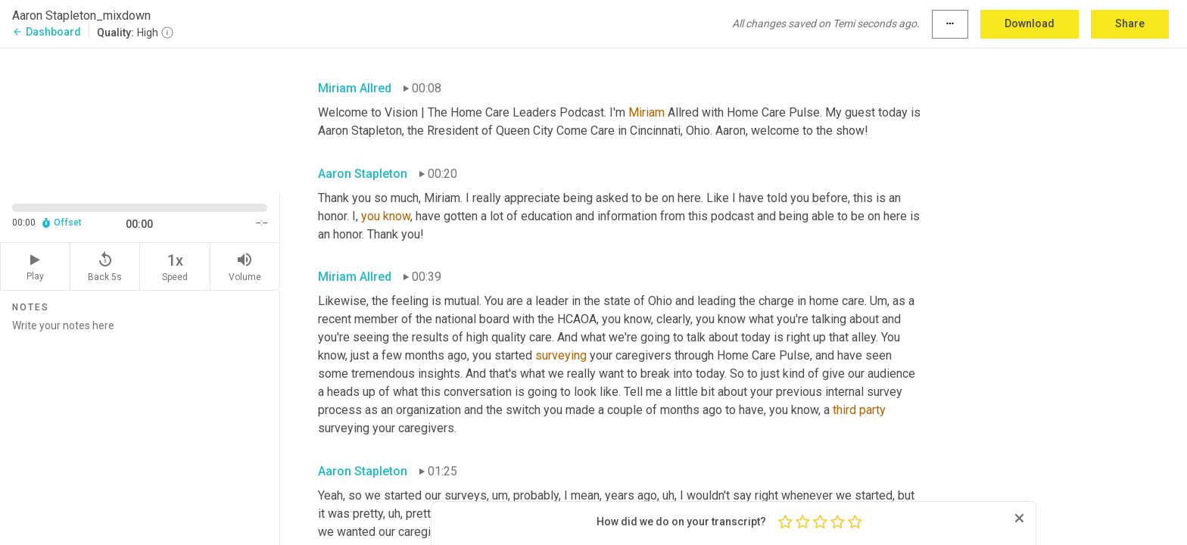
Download (1030, 23)
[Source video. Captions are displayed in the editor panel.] (140, 118)
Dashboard (46, 32)
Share (1130, 23)
